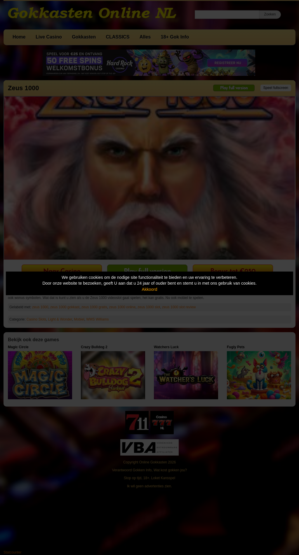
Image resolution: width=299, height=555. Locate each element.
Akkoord (149, 289)
